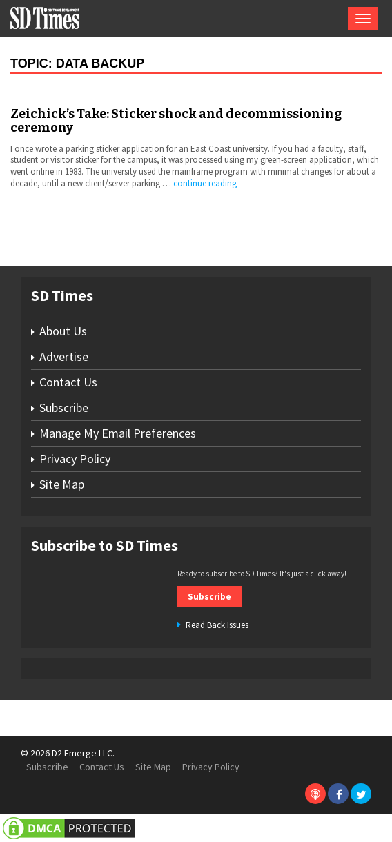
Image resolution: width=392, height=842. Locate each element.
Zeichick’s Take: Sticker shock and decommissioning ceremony (176, 120)
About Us (63, 331)
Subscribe (63, 407)
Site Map (61, 484)
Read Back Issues (217, 625)
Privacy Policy (74, 459)
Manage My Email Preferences (117, 433)
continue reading (205, 183)
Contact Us (68, 382)
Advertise (63, 356)
